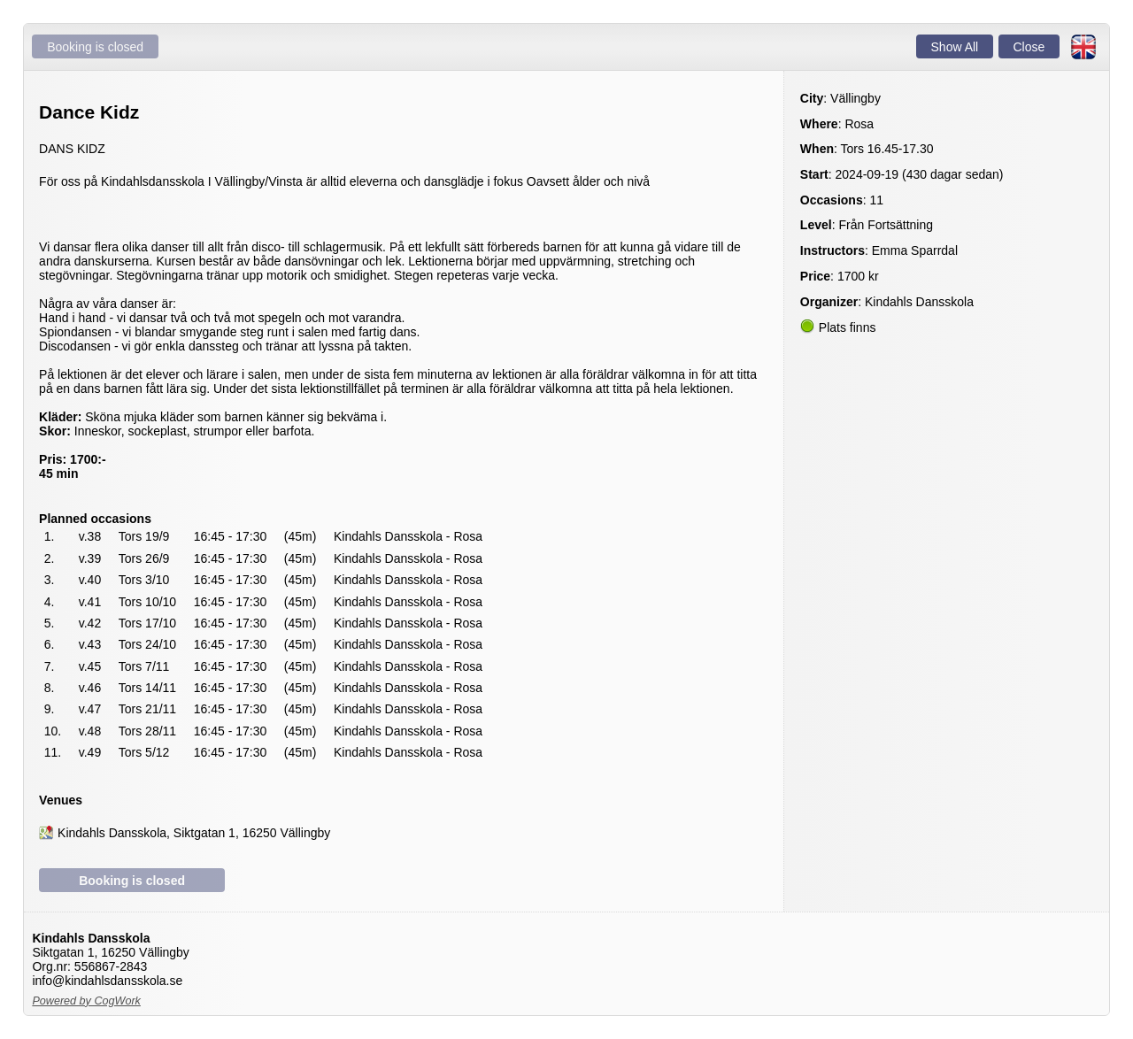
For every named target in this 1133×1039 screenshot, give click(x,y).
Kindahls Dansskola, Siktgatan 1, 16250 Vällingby (194, 833)
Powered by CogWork (86, 1001)
